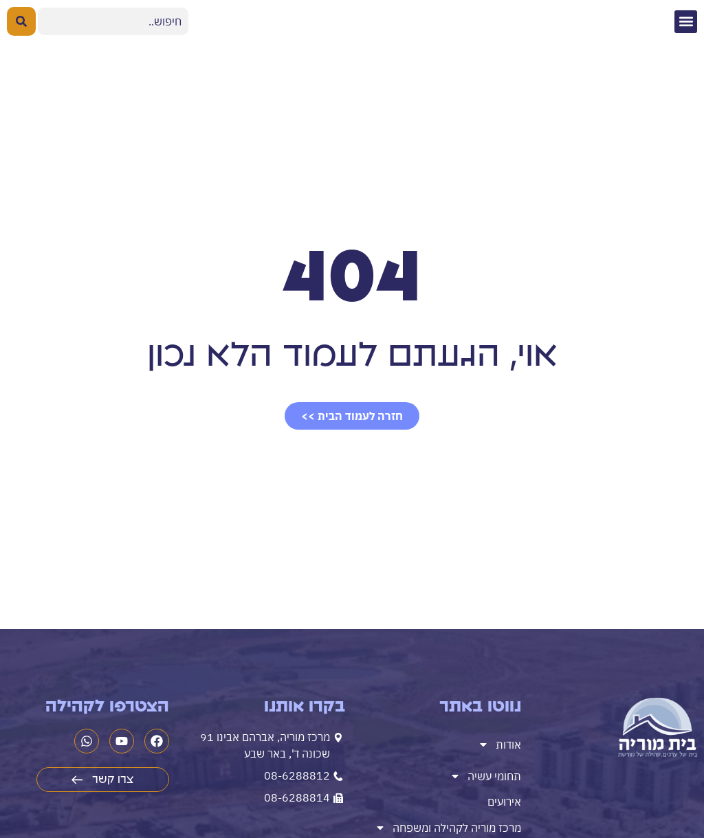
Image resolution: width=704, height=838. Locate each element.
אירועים (504, 801)
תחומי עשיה (485, 776)
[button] (685, 21)
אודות (499, 744)
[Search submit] (21, 21)
